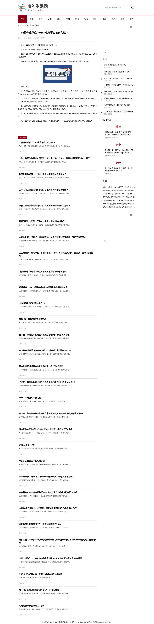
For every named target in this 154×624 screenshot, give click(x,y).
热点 (77, 19)
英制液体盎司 (72, 125)
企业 (50, 19)
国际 (95, 19)
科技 (41, 19)
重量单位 (44, 125)
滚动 (122, 19)
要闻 (68, 19)
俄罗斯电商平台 (61, 125)
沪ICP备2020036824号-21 (84, 622)
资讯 (31, 19)
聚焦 (113, 19)
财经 (59, 19)
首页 (22, 19)
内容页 (37, 25)
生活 (131, 19)
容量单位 (52, 125)
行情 (86, 19)
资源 (104, 19)
